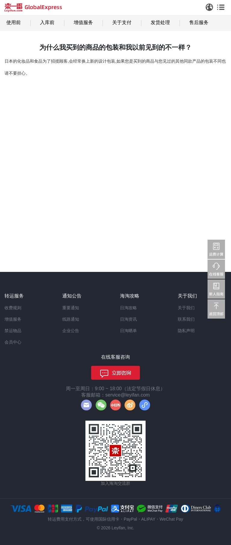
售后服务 (198, 22)
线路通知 (70, 319)
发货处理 (160, 22)
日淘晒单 (128, 330)
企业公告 (70, 330)
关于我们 (186, 307)
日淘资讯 (128, 319)
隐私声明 (186, 330)
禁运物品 (13, 330)
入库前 (47, 22)
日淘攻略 (128, 307)
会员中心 (13, 342)
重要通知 (70, 307)
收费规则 (13, 307)
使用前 (13, 22)
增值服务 (83, 22)
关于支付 (121, 22)
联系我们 (186, 319)
